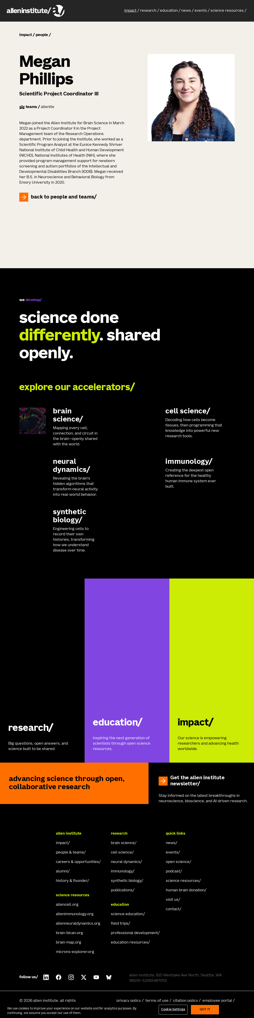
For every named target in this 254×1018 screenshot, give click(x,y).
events (201, 11)
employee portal (217, 1001)
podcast (173, 871)
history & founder (71, 881)
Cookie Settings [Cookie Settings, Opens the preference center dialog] (173, 1009)
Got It (205, 1009)
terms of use (157, 1001)
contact (173, 909)
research (148, 11)
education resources (129, 942)
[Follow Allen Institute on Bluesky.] (109, 977)
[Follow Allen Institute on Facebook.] (58, 977)
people (42, 35)
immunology (122, 871)
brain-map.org (68, 942)
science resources (227, 11)
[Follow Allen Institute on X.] (83, 977)
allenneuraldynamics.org (78, 924)
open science (177, 862)
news (186, 11)
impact (130, 11)
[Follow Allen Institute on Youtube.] (96, 977)
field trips (119, 924)
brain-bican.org (69, 933)
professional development (134, 933)
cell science (121, 852)
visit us (172, 900)
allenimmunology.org (75, 914)
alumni (62, 871)
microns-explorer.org (75, 952)
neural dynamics (125, 862)
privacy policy (128, 1001)
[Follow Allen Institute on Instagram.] (71, 977)
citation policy (185, 1001)
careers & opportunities (77, 862)
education (169, 11)
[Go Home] (35, 833)
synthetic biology (126, 881)
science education (127, 914)
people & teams (70, 852)
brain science (123, 843)
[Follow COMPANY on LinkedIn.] (46, 977)
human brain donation (185, 890)
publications (122, 890)
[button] (131, 11)
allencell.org (67, 905)
